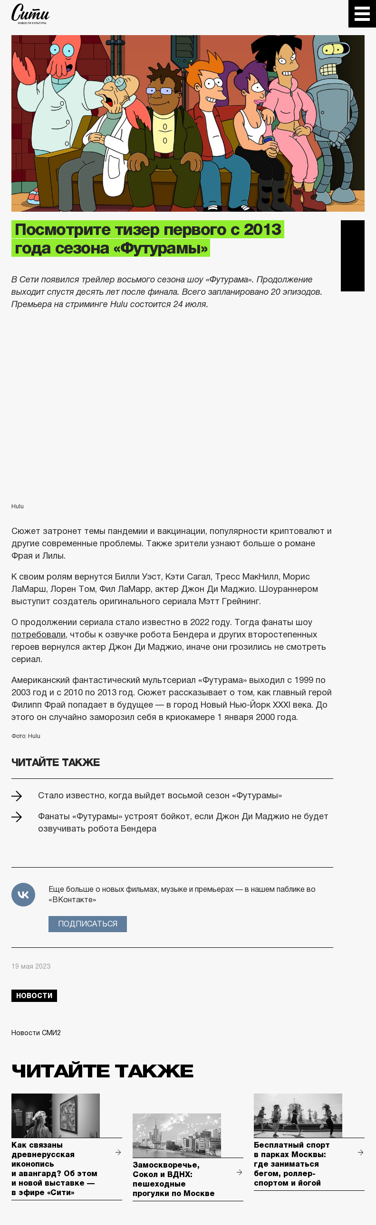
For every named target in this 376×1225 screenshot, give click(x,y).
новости (34, 996)
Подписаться (87, 924)
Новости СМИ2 (36, 1033)
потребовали (38, 634)
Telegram (353, 232)
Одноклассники (353, 279)
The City (30, 13)
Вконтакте (353, 256)
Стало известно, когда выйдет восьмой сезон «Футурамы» (160, 795)
